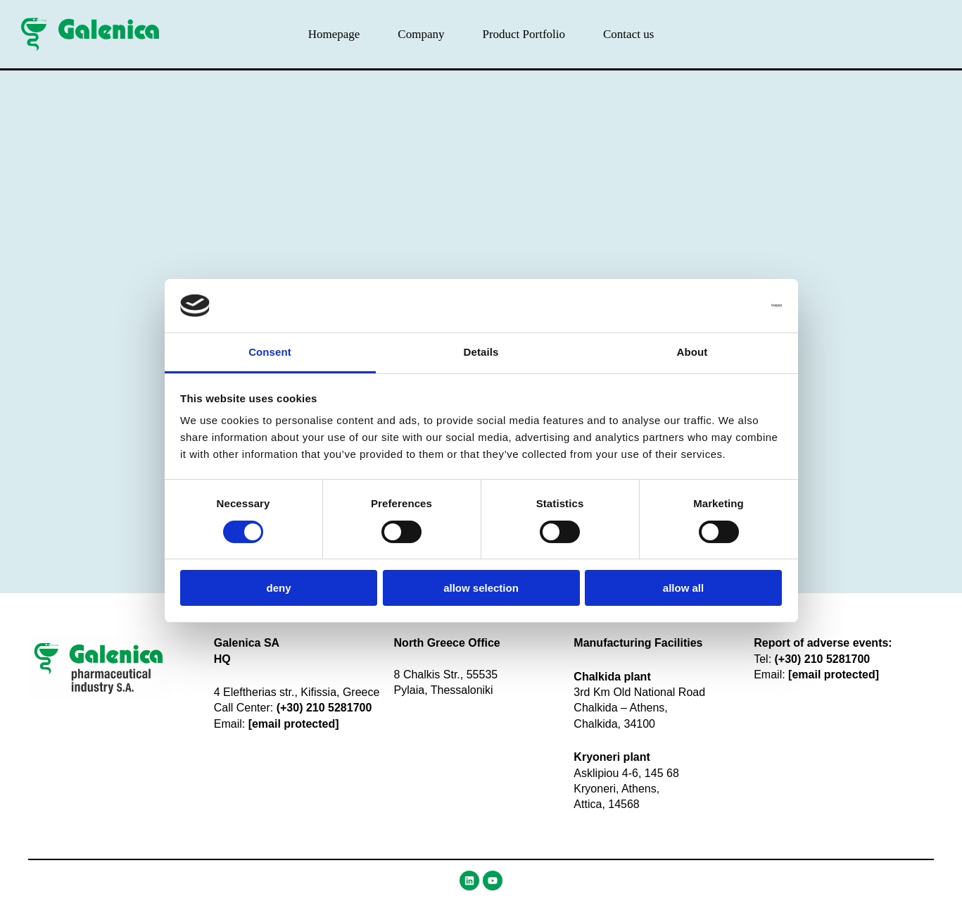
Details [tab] (481, 352)
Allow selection (481, 588)
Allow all (683, 588)
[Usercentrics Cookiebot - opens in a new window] (720, 305)
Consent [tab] (269, 352)
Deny (278, 588)
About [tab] (692, 352)
